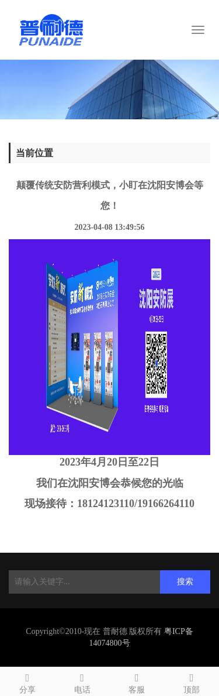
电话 (82, 681)
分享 (27, 681)
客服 (137, 681)
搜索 (185, 581)
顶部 (191, 681)
